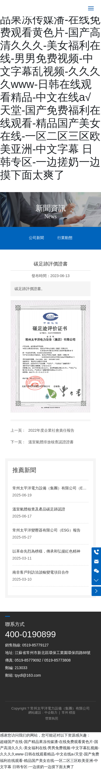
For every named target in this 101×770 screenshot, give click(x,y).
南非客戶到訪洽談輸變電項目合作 (40, 572)
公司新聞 (36, 238)
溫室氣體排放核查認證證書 (51, 442)
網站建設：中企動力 (42, 712)
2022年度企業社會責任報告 (51, 430)
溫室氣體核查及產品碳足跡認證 (38, 509)
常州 (65, 712)
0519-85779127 (35, 645)
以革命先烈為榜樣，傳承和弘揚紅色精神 (46, 551)
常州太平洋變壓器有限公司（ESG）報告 (46, 530)
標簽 (72, 712)
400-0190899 (30, 634)
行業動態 (64, 238)
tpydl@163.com (28, 675)
